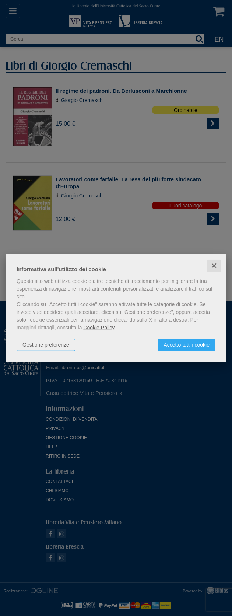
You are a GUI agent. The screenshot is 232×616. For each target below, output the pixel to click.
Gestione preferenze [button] (45, 344)
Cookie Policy (98, 327)
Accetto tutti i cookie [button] (187, 344)
